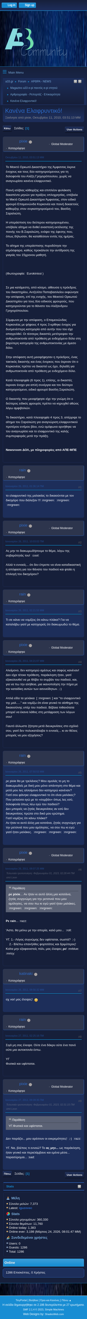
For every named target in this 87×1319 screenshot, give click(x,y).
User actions (74, 129)
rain (22, 470)
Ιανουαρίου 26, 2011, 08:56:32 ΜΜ (24, 989)
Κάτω (7, 128)
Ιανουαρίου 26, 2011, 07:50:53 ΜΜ (24, 771)
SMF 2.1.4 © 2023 (33, 1309)
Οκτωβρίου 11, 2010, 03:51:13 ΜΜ (24, 157)
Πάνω (7, 1173)
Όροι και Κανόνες (50, 1300)
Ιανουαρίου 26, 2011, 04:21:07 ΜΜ (24, 661)
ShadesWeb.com (54, 1314)
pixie (23, 141)
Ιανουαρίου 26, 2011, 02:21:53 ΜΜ (24, 610)
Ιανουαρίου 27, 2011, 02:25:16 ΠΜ (24, 1035)
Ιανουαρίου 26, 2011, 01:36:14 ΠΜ (24, 486)
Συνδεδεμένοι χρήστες (29, 1237)
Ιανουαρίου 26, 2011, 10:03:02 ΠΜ (24, 541)
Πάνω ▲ (66, 1300)
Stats (10, 1186)
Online (9, 1262)
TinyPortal (21, 1300)
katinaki (26, 973)
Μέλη (15, 1198)
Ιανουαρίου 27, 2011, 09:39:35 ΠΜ (24, 1100)
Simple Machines (54, 1309)
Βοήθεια (33, 1300)
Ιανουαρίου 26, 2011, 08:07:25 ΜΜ (24, 868)
